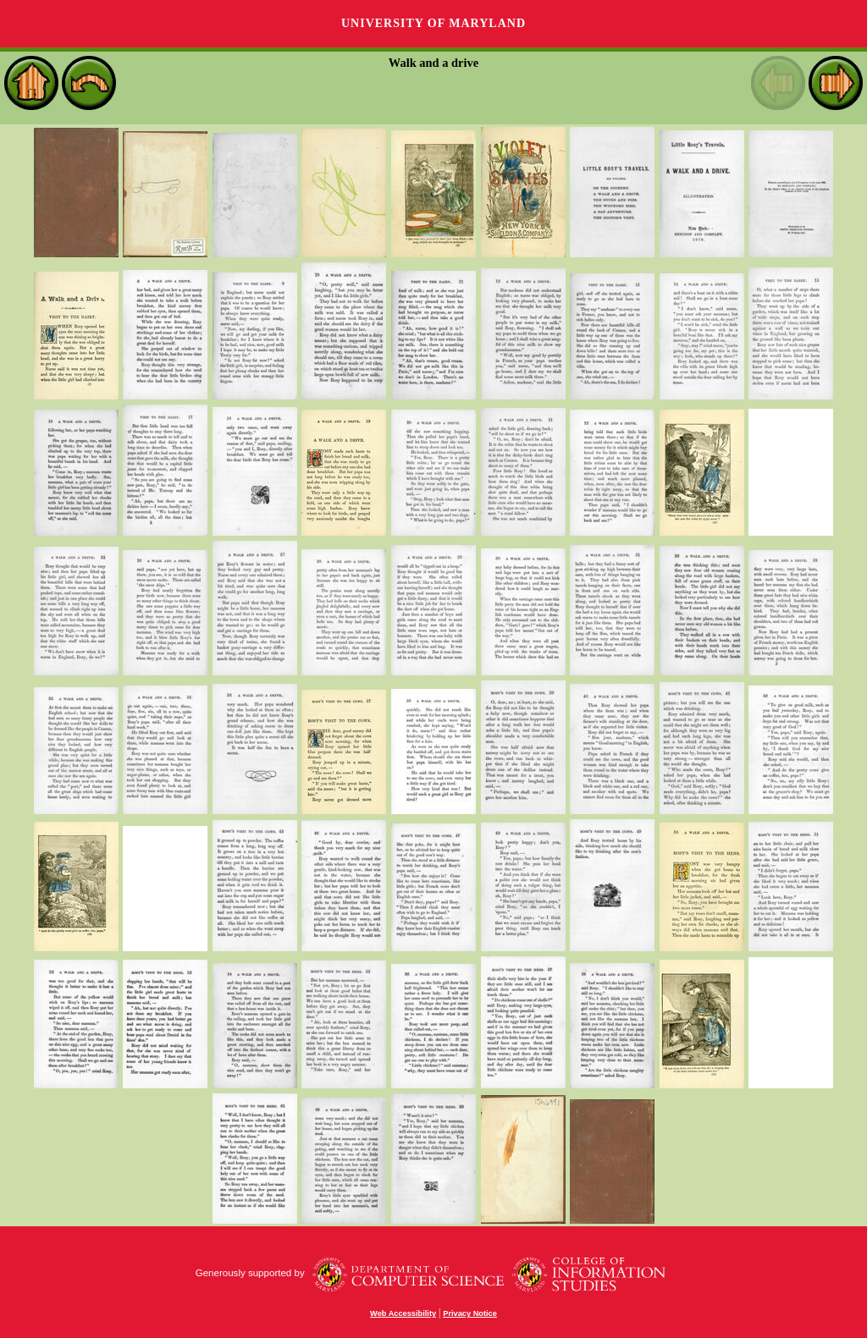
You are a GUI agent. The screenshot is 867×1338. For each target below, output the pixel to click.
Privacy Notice (470, 1313)
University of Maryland (433, 23)
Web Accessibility (403, 1313)
